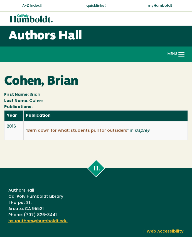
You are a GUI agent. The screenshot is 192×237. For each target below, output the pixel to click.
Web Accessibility (164, 231)
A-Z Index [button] (32, 6)
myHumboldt (160, 6)
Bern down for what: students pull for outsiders (77, 131)
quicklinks (96, 6)
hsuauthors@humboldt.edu (38, 221)
